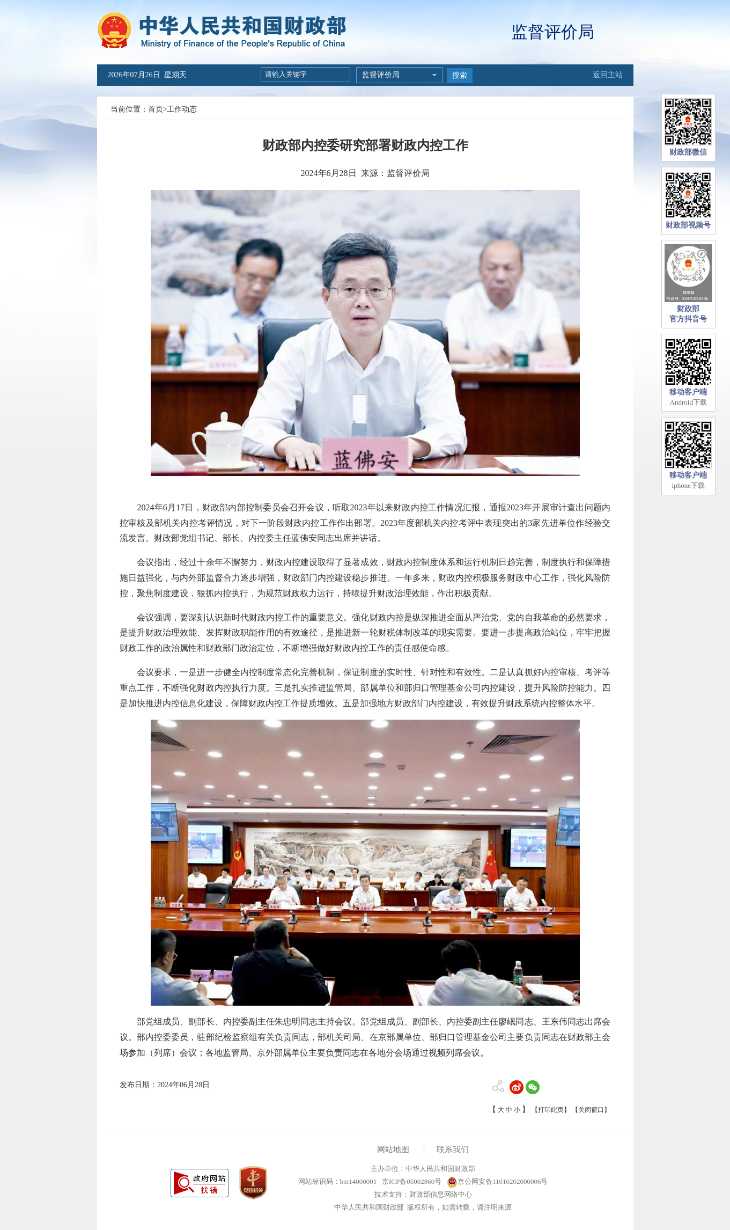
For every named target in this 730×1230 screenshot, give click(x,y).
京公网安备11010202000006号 (497, 1181)
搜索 (459, 75)
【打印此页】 (551, 1110)
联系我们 (453, 1149)
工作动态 (182, 109)
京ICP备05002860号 (410, 1181)
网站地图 (393, 1149)
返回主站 (608, 75)
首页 (155, 109)
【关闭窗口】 (591, 1110)
